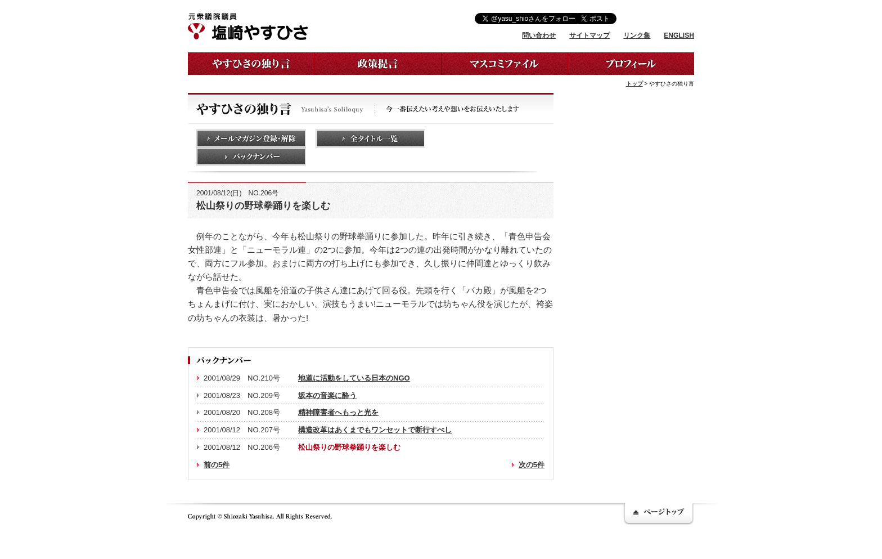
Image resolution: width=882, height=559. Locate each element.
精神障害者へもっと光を (338, 412)
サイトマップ (589, 35)
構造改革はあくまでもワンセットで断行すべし (375, 430)
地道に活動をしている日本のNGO (354, 378)
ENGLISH (679, 35)
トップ (634, 84)
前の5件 (217, 464)
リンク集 (636, 35)
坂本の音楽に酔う (327, 395)
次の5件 (531, 464)
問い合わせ (539, 35)
